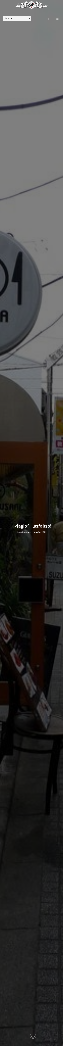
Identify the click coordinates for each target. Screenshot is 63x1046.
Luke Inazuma (24, 532)
